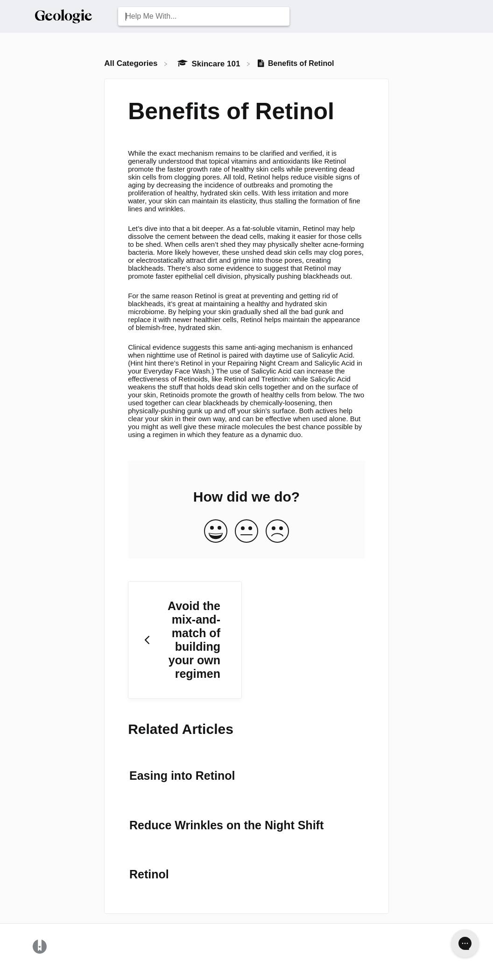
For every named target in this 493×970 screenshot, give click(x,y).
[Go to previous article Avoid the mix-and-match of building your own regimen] (185, 640)
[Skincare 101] (209, 63)
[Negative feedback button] (277, 532)
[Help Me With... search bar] (203, 16)
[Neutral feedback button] (246, 532)
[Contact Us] (458, 16)
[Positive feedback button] (215, 532)
